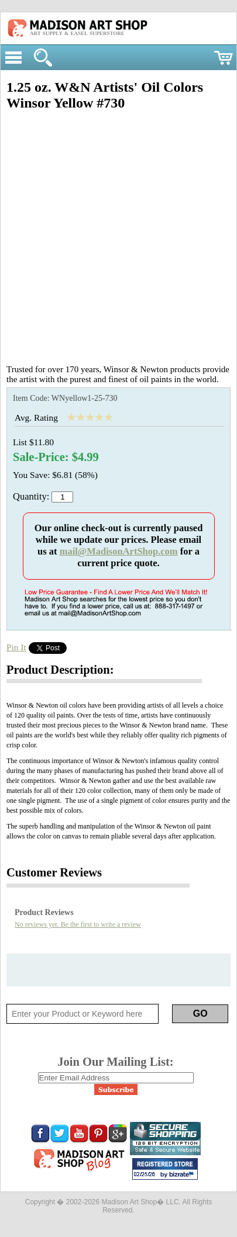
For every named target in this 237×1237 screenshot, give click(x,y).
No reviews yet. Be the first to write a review (78, 924)
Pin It (16, 647)
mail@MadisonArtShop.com (119, 551)
